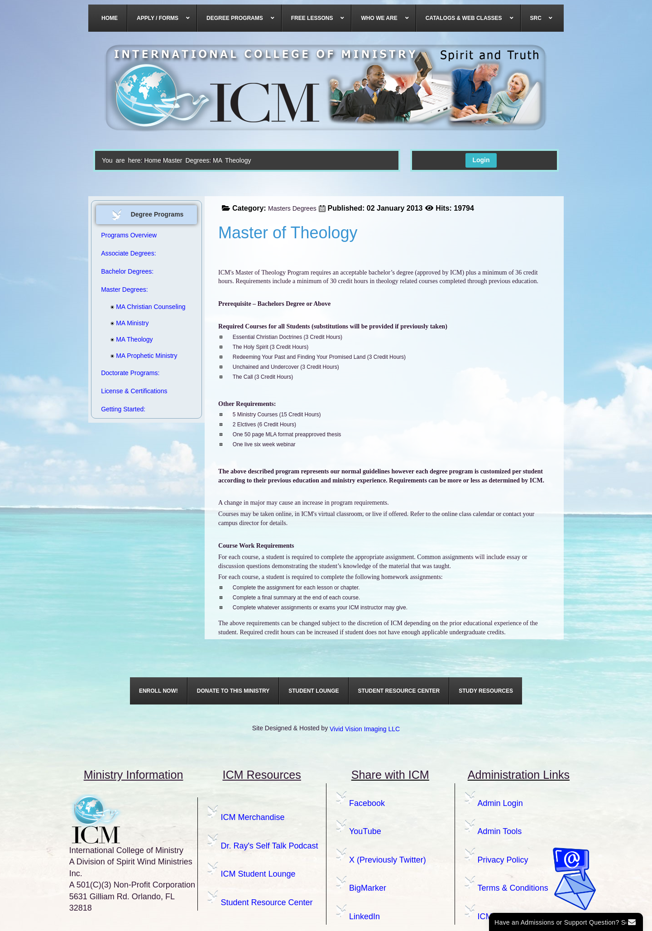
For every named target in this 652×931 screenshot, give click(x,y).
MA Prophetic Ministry (141, 355)
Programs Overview (129, 235)
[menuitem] (109, 18)
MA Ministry (129, 323)
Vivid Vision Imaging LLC (365, 729)
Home (152, 160)
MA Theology (131, 339)
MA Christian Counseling (141, 306)
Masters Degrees (292, 208)
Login (480, 160)
